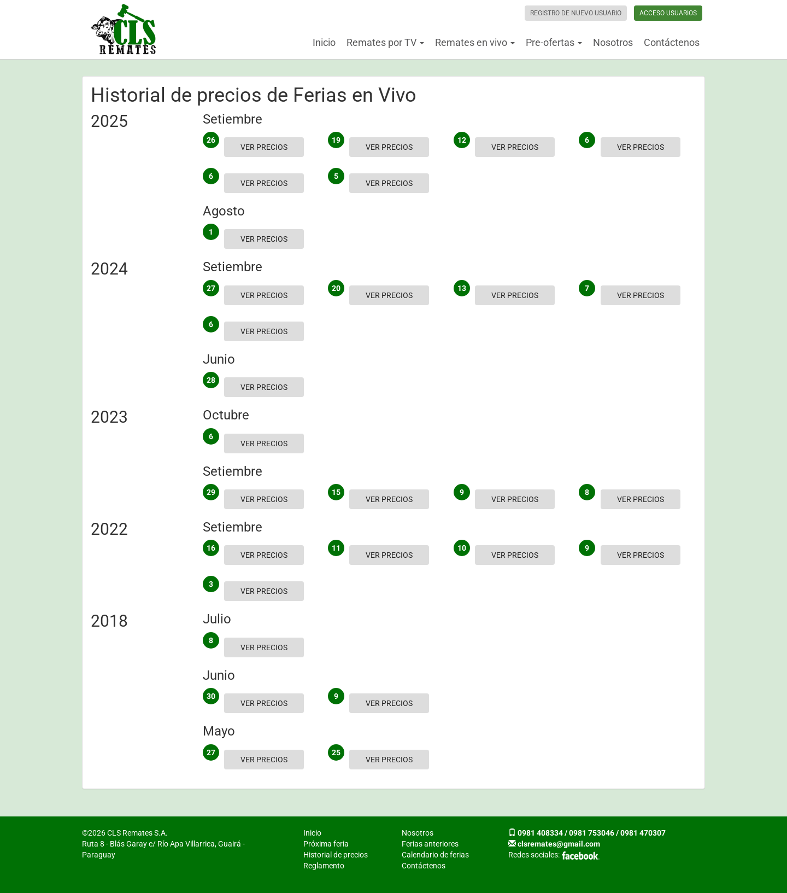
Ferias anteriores (430, 843)
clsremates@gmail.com (559, 843)
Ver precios (263, 147)
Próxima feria (326, 843)
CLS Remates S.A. (124, 29)
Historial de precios (335, 854)
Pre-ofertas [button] (554, 42)
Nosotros (613, 42)
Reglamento (323, 865)
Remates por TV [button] (385, 42)
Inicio (324, 42)
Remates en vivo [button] (475, 42)
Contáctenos (672, 42)
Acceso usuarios (668, 13)
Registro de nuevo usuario (575, 13)
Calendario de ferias (435, 854)
